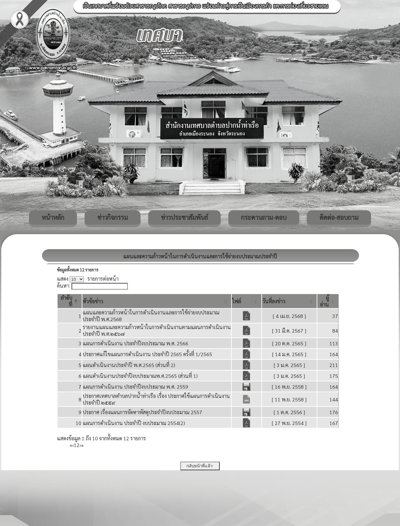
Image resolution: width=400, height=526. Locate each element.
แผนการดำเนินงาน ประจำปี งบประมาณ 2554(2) (134, 423)
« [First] (71, 445)
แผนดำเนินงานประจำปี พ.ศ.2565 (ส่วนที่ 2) (129, 365)
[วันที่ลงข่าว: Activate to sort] (289, 301)
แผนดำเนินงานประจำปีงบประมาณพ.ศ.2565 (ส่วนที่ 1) (140, 375)
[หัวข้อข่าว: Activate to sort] (156, 301)
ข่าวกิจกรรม (112, 217)
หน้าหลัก (53, 217)
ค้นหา (63, 285)
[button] (93, 301)
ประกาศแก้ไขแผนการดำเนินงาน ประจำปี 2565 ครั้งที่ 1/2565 (147, 354)
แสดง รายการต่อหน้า (88, 278)
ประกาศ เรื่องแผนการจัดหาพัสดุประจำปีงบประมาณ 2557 (142, 412)
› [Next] (80, 445)
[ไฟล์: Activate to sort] (246, 301)
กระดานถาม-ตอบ (263, 217)
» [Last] (82, 445)
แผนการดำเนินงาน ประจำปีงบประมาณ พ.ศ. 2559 (135, 386)
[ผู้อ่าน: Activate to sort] (328, 301)
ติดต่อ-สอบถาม (339, 217)
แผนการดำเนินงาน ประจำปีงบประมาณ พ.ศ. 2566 (135, 343)
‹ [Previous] (73, 445)
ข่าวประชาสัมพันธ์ (184, 217)
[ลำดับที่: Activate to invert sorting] (70, 301)
